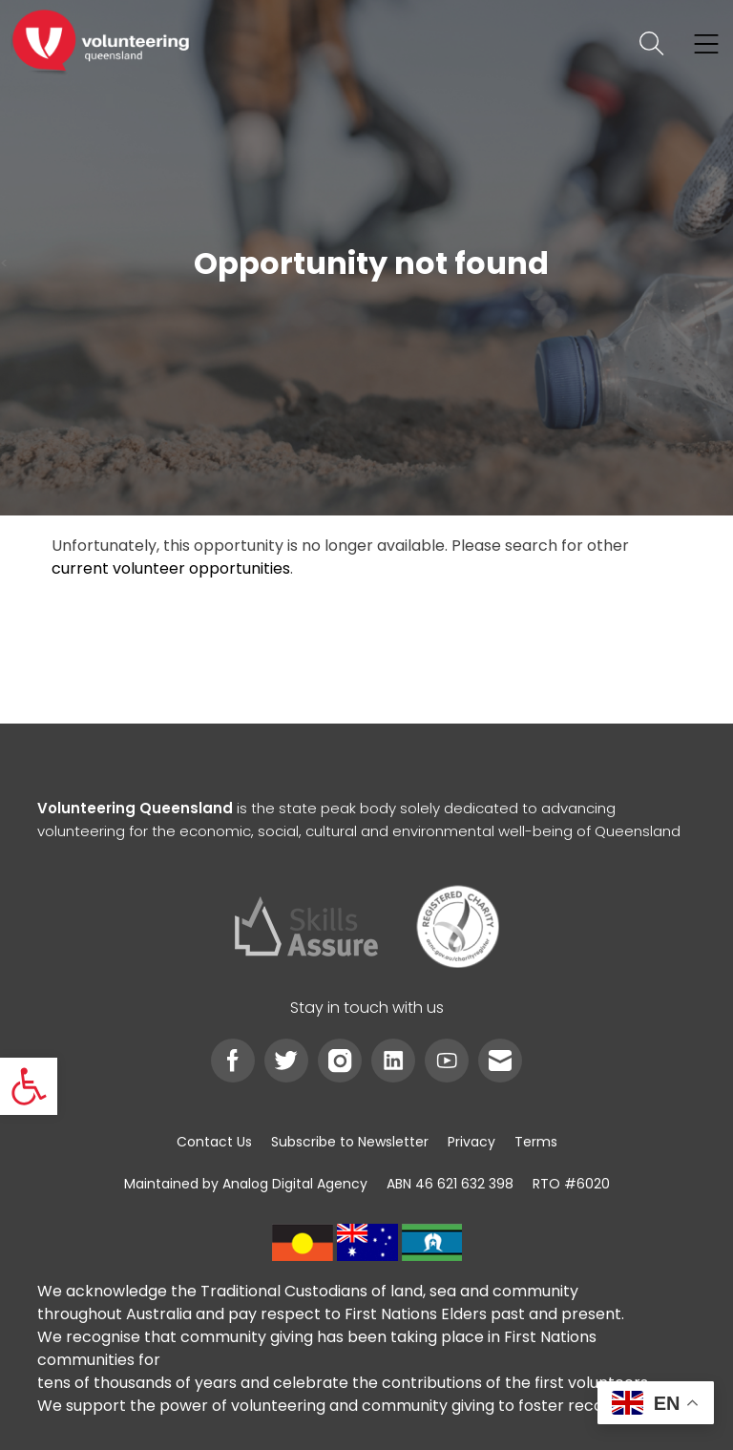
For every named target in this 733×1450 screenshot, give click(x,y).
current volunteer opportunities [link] (171, 568)
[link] (28, 1086)
